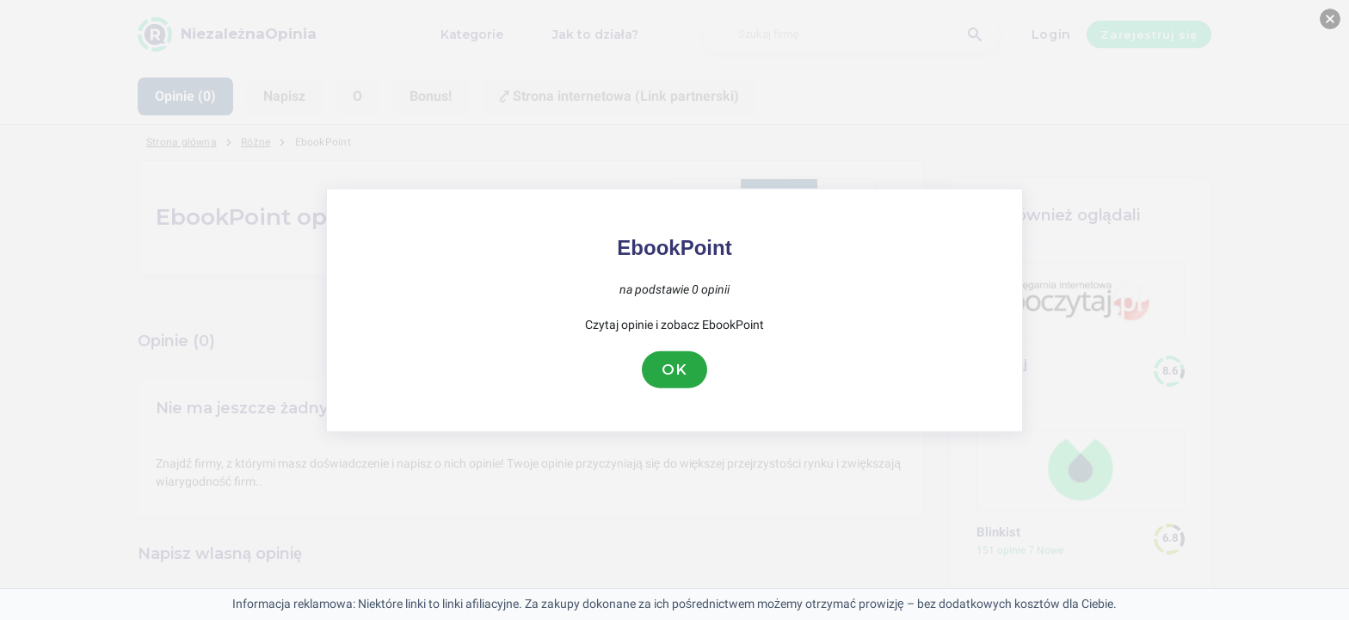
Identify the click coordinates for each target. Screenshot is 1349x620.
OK (674, 369)
